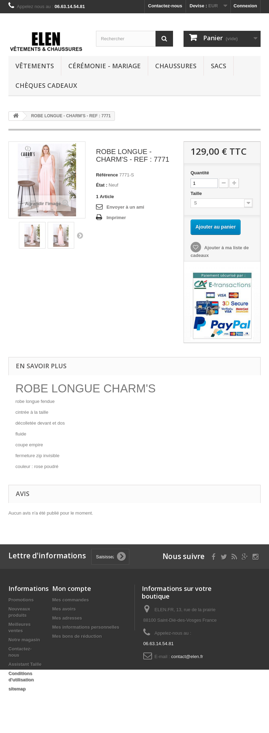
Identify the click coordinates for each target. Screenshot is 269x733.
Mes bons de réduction (77, 636)
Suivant (79, 235)
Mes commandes (70, 599)
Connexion (245, 5)
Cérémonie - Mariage (104, 66)
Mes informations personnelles (85, 627)
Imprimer (116, 217)
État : (102, 185)
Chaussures (175, 66)
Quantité (200, 172)
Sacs (218, 66)
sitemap (17, 688)
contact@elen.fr (187, 656)
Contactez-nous (165, 5)
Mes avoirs (64, 609)
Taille (197, 193)
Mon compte (71, 588)
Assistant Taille (24, 664)
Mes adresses (67, 618)
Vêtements (34, 66)
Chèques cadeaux (46, 85)
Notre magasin (24, 639)
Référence (107, 174)
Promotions (21, 599)
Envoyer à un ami (125, 207)
